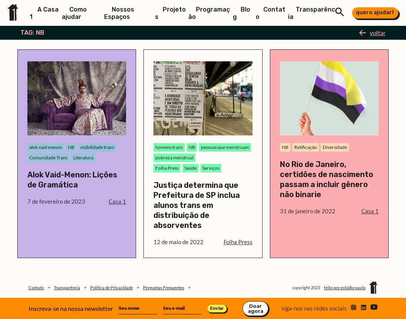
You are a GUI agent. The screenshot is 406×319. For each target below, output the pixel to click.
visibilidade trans (97, 147)
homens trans (169, 147)
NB (71, 147)
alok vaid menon (45, 147)
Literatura (83, 157)
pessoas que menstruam (225, 147)
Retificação (305, 147)
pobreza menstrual (174, 157)
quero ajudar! (375, 12)
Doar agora (255, 308)
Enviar (217, 308)
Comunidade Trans (48, 157)
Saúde (190, 168)
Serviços (210, 168)
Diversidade (335, 147)
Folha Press (167, 168)
